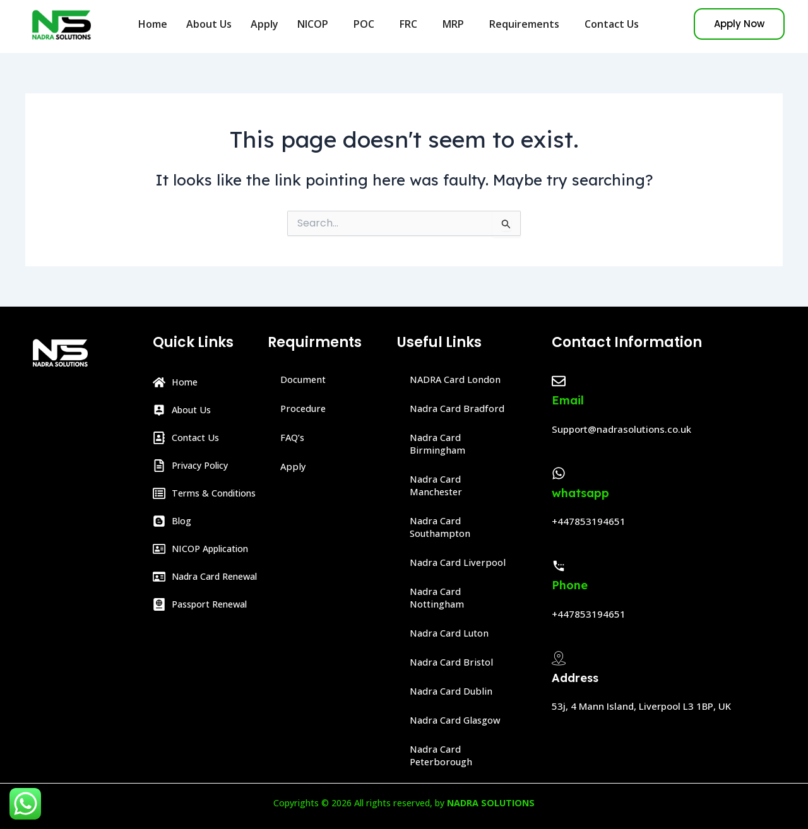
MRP (456, 24)
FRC (412, 24)
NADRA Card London (459, 380)
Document (305, 380)
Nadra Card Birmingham (439, 444)
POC (367, 24)
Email (568, 400)
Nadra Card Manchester (438, 486)
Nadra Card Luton (453, 633)
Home (152, 24)
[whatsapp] (559, 473)
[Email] (559, 381)
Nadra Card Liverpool (460, 563)
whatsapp (580, 493)
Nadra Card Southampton (443, 527)
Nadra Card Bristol (454, 662)
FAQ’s (293, 438)
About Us (209, 24)
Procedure (305, 409)
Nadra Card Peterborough (443, 756)
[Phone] (559, 566)
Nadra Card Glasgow (459, 720)
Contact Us (612, 24)
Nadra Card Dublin (453, 691)
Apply (264, 24)
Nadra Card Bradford (460, 409)
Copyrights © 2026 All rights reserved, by (404, 802)
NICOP (316, 24)
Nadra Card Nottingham (440, 598)
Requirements (527, 24)
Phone (570, 585)
